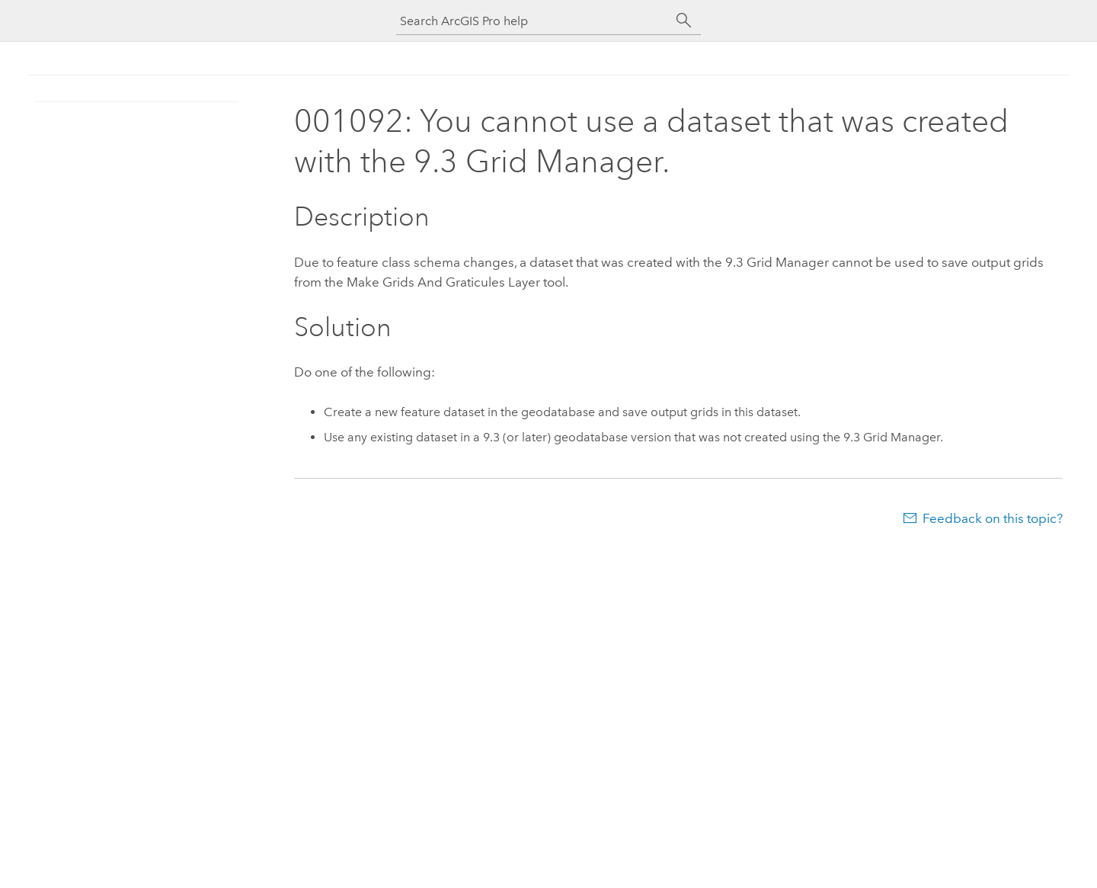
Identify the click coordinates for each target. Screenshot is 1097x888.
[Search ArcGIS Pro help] (533, 21)
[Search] (684, 20)
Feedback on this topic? (993, 518)
